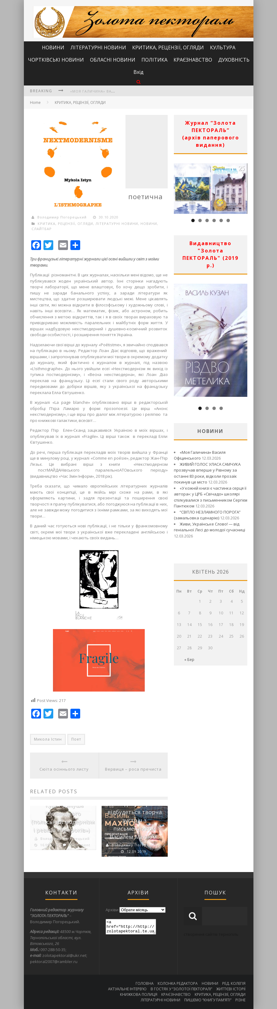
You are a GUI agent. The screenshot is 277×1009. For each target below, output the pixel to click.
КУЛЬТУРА (222, 47)
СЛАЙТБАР (42, 228)
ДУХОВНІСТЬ (233, 59)
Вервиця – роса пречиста (133, 769)
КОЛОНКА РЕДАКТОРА (178, 983)
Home (35, 102)
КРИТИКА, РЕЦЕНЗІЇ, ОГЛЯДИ (168, 47)
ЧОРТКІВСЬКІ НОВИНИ (56, 59)
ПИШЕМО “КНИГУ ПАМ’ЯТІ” (207, 1000)
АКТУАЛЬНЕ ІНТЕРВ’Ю (127, 989)
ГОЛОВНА (145, 983)
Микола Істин (48, 739)
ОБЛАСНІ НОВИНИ (112, 59)
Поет (76, 739)
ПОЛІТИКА (154, 59)
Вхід (138, 72)
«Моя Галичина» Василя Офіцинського (112, 91)
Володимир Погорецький (62, 217)
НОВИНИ (53, 47)
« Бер (189, 659)
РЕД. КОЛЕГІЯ (233, 983)
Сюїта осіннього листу (64, 769)
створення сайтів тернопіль (211, 934)
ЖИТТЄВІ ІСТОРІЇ (230, 989)
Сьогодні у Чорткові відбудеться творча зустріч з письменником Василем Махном (135, 820)
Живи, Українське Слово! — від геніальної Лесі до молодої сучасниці (209, 527)
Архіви (112, 909)
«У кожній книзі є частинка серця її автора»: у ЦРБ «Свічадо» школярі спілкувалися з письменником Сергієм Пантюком (210, 497)
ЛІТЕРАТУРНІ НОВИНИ (98, 47)
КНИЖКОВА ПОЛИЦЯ (138, 994)
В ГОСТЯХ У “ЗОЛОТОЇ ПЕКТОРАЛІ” (181, 989)
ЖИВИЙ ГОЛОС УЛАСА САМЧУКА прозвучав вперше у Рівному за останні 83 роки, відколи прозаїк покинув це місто (207, 473)
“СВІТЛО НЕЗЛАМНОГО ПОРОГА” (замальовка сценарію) (207, 515)
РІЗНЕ (240, 1000)
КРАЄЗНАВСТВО (193, 59)
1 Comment (79, 844)
